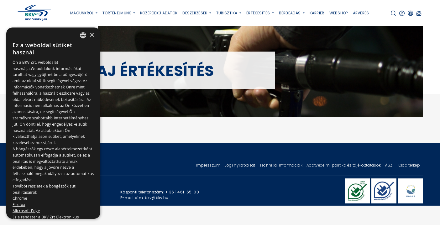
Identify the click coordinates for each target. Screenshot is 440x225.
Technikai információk (281, 165)
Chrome (20, 198)
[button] (393, 13)
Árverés (361, 13)
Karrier (317, 13)
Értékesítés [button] (258, 13)
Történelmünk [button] (117, 13)
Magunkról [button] (82, 13)
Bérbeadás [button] (290, 13)
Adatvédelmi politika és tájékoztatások (344, 165)
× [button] (91, 35)
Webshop (338, 13)
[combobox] (83, 35)
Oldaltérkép (409, 165)
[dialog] (53, 123)
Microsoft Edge (26, 210)
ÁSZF (390, 165)
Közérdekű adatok (159, 13)
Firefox (19, 204)
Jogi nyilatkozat (240, 165)
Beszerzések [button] (195, 13)
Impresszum (209, 165)
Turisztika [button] (227, 13)
